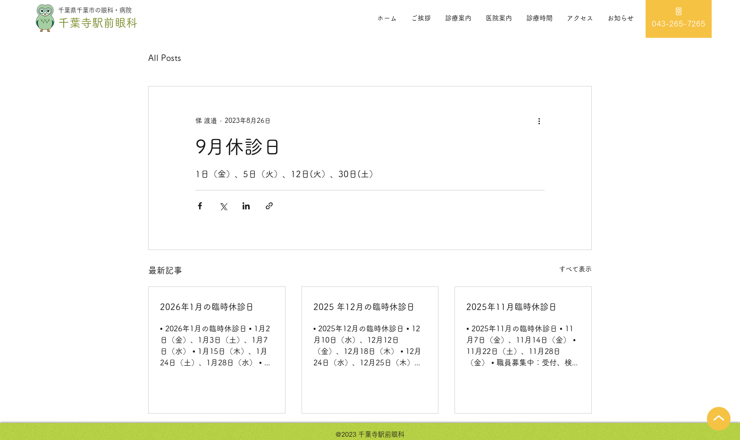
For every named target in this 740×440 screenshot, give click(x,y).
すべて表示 (575, 269)
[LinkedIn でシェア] (246, 205)
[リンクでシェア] (269, 205)
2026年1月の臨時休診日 (207, 306)
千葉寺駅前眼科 (97, 22)
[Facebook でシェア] (199, 205)
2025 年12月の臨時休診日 (364, 306)
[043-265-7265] (679, 19)
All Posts (164, 57)
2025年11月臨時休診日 (511, 306)
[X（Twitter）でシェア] (223, 205)
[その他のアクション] (539, 120)
